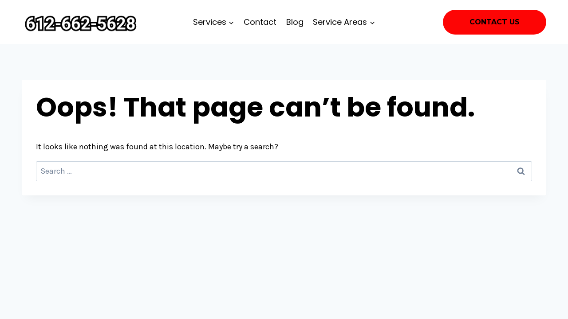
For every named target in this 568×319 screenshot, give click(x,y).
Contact (260, 21)
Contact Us (494, 22)
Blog (295, 21)
